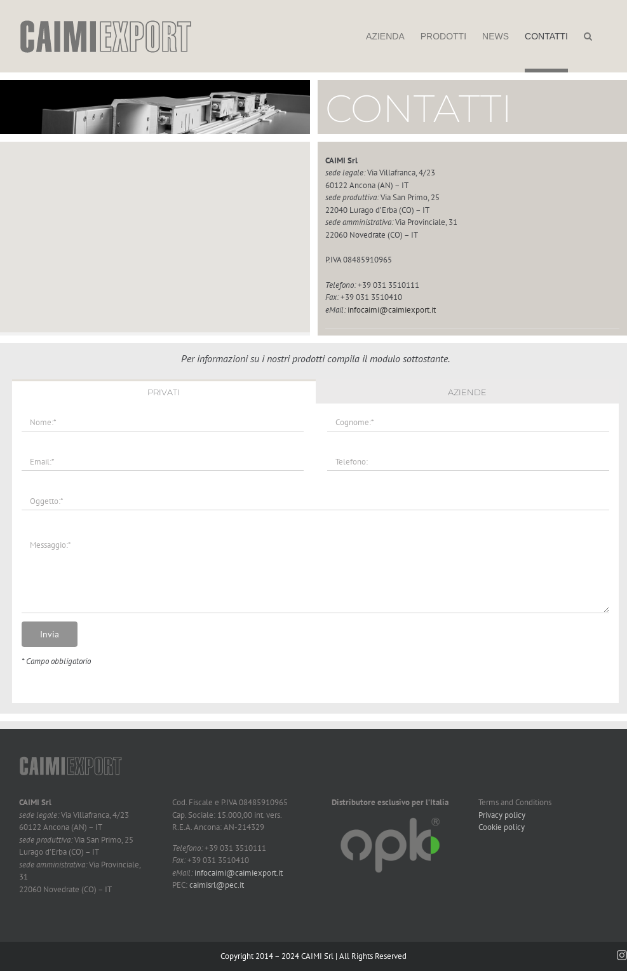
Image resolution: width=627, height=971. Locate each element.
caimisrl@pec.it (216, 884)
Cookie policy (501, 827)
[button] (588, 36)
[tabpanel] (315, 553)
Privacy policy (501, 815)
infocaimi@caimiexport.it (391, 309)
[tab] (163, 391)
